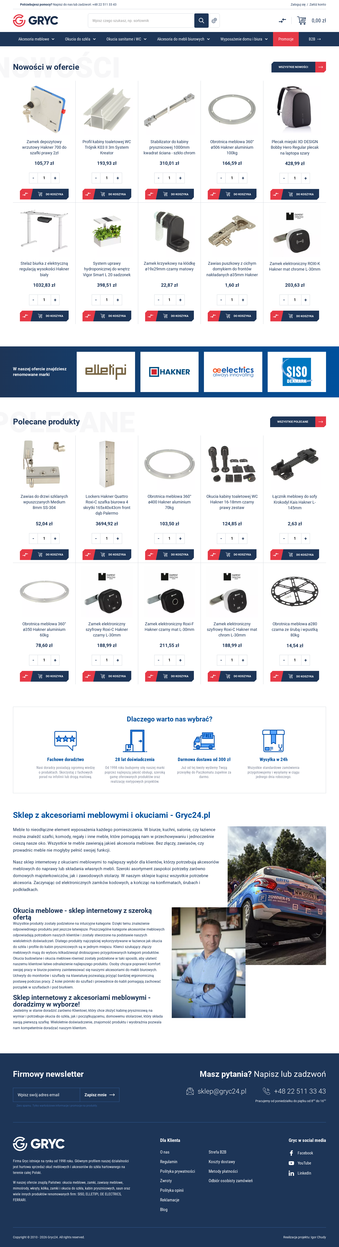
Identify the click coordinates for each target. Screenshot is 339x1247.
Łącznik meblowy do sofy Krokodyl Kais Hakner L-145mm (294, 502)
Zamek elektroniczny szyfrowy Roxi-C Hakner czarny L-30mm (107, 629)
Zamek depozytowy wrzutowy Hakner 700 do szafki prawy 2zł (44, 147)
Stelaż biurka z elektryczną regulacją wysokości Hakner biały (44, 269)
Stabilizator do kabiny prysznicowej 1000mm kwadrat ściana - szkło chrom (169, 147)
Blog (163, 1209)
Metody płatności (223, 1171)
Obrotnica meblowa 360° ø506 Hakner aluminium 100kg (232, 147)
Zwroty (166, 1180)
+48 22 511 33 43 (104, 4)
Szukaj (201, 20)
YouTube (300, 1163)
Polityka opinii (172, 1190)
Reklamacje (169, 1199)
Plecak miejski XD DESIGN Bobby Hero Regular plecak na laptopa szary (295, 147)
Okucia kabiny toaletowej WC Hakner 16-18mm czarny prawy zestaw (232, 502)
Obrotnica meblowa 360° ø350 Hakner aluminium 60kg (44, 629)
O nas (165, 1152)
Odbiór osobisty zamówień (231, 1180)
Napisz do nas (63, 4)
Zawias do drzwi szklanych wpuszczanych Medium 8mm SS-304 (44, 502)
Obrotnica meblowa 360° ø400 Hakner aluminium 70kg (169, 502)
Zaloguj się (298, 4)
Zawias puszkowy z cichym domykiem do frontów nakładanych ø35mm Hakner (232, 269)
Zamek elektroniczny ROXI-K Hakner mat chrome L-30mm (294, 266)
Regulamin (168, 1161)
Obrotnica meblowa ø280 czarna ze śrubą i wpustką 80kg (295, 629)
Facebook (301, 1153)
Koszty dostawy (222, 1161)
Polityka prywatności (177, 1171)
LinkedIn (300, 1173)
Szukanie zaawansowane (214, 20)
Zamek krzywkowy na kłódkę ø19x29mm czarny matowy (169, 266)
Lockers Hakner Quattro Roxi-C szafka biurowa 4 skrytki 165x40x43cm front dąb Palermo (106, 505)
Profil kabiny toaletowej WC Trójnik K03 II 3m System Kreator (107, 147)
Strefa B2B (217, 1152)
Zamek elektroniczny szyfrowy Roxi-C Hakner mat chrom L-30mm (232, 629)
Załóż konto (317, 4)
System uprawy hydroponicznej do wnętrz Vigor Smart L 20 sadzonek (107, 269)
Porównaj (25, 194)
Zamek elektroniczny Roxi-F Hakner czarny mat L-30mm (169, 626)
